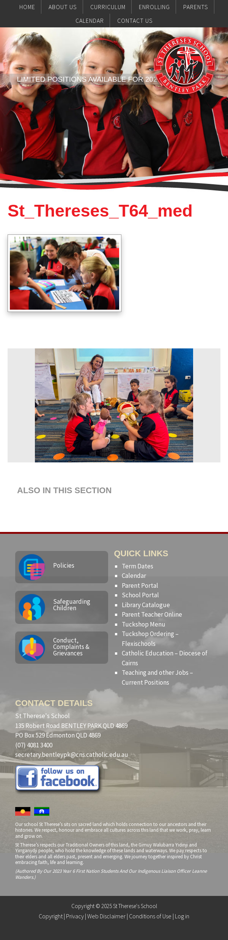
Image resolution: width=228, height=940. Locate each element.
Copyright (51, 916)
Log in (182, 916)
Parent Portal (140, 585)
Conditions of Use (150, 916)
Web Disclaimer (106, 916)
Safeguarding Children (71, 604)
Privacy (75, 916)
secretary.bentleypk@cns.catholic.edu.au (71, 754)
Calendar (134, 575)
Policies (63, 565)
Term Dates (137, 566)
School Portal (140, 595)
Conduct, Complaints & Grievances (71, 646)
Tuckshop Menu (143, 624)
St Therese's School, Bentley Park (184, 80)
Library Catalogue (146, 605)
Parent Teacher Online (152, 614)
